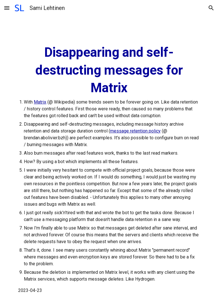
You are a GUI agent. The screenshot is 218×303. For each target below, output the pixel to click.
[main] (109, 168)
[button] (7, 8)
